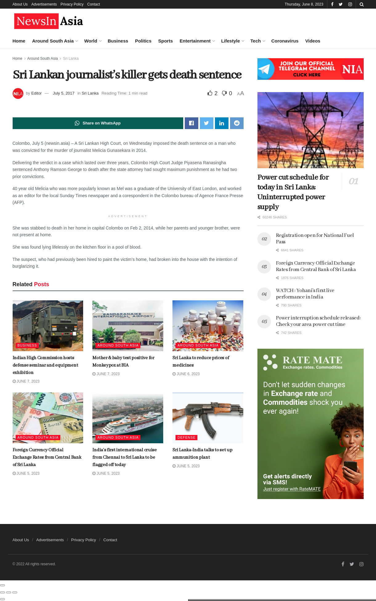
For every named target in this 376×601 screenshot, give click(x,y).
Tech (255, 40)
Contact (93, 4)
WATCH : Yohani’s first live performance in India (305, 293)
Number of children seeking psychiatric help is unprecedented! (61, 405)
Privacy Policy (72, 4)
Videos (312, 40)
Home (19, 40)
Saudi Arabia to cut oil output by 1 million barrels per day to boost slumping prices (63, 367)
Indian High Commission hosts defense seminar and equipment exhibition (64, 83)
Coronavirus (284, 40)
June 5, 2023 (105, 473)
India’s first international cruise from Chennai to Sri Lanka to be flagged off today (65, 265)
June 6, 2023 (186, 374)
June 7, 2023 (105, 374)
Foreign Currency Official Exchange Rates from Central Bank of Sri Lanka (62, 228)
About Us (20, 4)
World (90, 40)
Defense (186, 437)
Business (118, 40)
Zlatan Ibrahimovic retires (60, 328)
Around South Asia (53, 40)
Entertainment (195, 40)
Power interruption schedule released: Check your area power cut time (318, 321)
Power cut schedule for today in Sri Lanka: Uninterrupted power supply (293, 192)
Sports (165, 40)
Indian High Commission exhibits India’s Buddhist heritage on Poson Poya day (61, 474)
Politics (143, 40)
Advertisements (44, 4)
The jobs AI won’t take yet (59, 189)
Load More (52, 508)
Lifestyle (230, 40)
